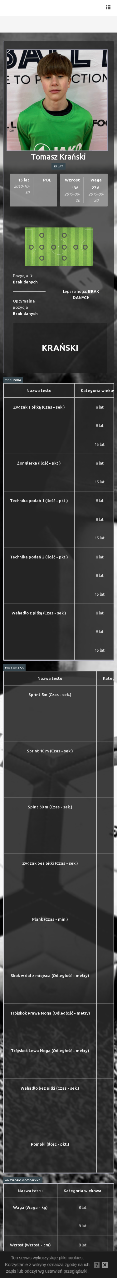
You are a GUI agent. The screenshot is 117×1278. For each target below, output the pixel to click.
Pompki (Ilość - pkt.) (50, 1144)
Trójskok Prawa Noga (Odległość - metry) (50, 1013)
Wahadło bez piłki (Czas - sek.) (50, 1088)
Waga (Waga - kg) (30, 1207)
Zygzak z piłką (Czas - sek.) (39, 407)
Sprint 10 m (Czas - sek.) (50, 751)
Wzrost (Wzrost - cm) (30, 1245)
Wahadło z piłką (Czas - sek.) (39, 613)
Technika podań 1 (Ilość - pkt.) (39, 500)
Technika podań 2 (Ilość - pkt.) (39, 557)
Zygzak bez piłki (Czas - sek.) (50, 863)
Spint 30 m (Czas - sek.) (50, 807)
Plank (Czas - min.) (50, 919)
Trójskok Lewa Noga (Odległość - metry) (50, 1050)
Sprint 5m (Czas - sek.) (49, 694)
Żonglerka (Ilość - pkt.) (39, 463)
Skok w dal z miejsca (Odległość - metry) (50, 975)
